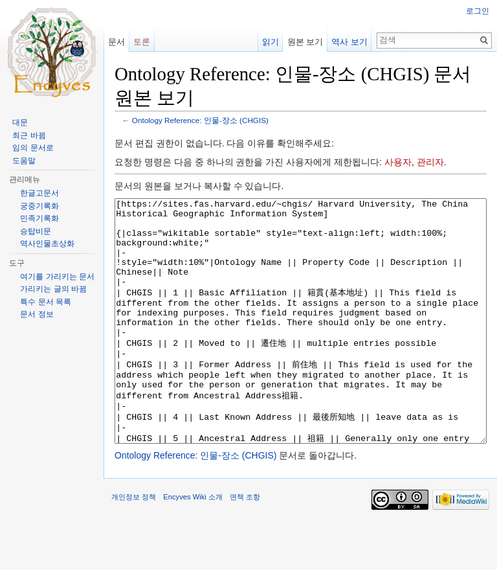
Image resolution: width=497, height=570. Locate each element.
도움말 (24, 160)
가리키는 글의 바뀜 (53, 288)
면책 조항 (245, 545)
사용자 (398, 162)
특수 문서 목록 (45, 301)
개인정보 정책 (133, 545)
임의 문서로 (32, 147)
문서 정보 (36, 314)
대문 (20, 122)
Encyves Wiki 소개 (193, 545)
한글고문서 (39, 193)
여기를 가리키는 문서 (57, 276)
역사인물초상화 (47, 243)
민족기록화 (39, 218)
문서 (116, 42)
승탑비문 (35, 231)
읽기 (270, 42)
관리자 (430, 162)
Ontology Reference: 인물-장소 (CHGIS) (200, 120)
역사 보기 (349, 42)
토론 (141, 42)
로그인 (477, 11)
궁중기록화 (39, 206)
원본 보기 (305, 42)
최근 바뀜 (28, 135)
